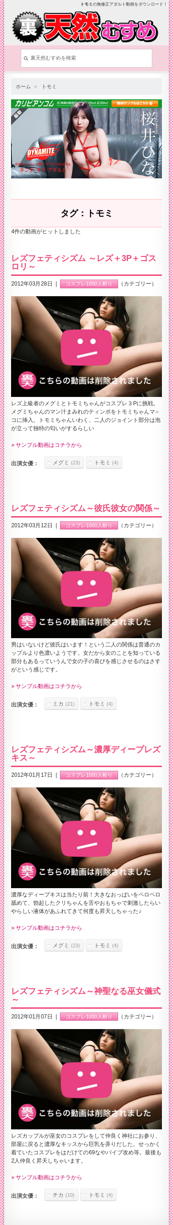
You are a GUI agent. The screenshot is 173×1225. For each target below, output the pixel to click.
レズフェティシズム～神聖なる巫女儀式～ (86, 995)
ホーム (23, 86)
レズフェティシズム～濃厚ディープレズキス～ (86, 753)
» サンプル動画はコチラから (46, 445)
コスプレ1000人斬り (89, 283)
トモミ (49, 86)
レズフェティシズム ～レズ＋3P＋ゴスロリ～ (83, 262)
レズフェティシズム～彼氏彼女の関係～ (86, 508)
